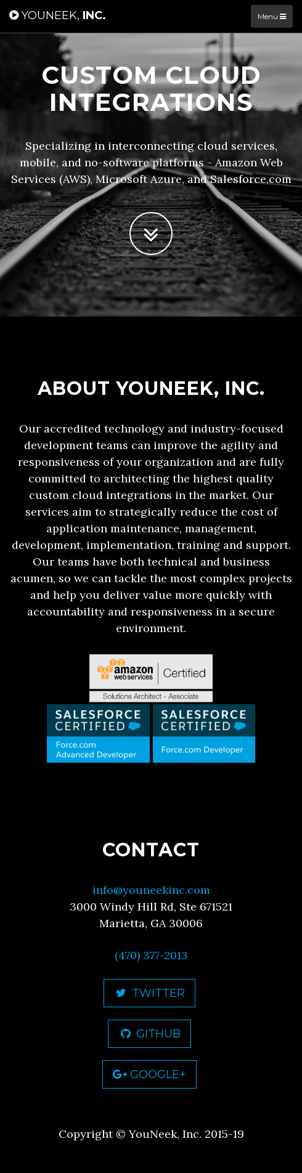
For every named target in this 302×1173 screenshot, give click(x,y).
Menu (272, 16)
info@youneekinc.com (151, 890)
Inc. (57, 15)
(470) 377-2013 (151, 955)
